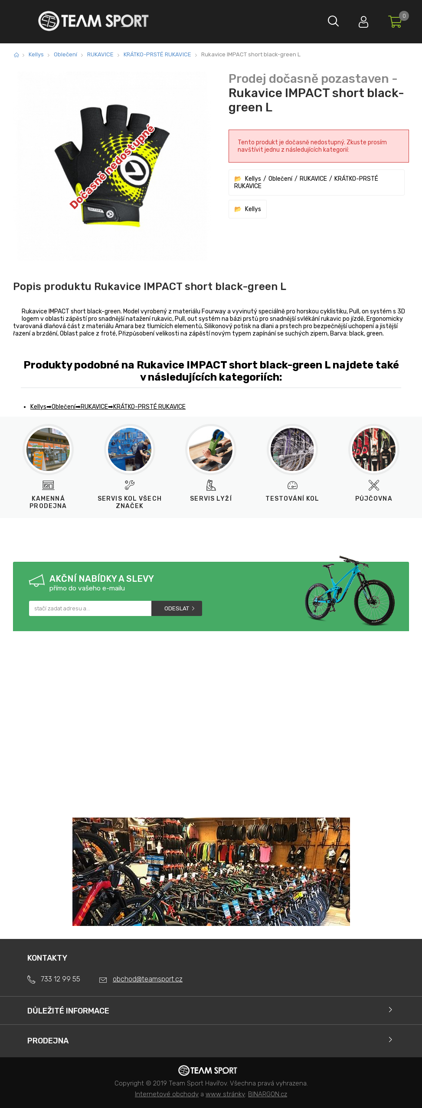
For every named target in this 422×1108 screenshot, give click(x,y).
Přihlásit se (359, 20)
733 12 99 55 (60, 979)
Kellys (36, 54)
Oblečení (65, 54)
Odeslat (176, 608)
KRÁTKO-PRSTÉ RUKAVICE (157, 54)
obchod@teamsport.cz (148, 979)
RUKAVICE (100, 54)
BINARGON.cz (267, 1094)
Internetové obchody (167, 1094)
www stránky (225, 1094)
